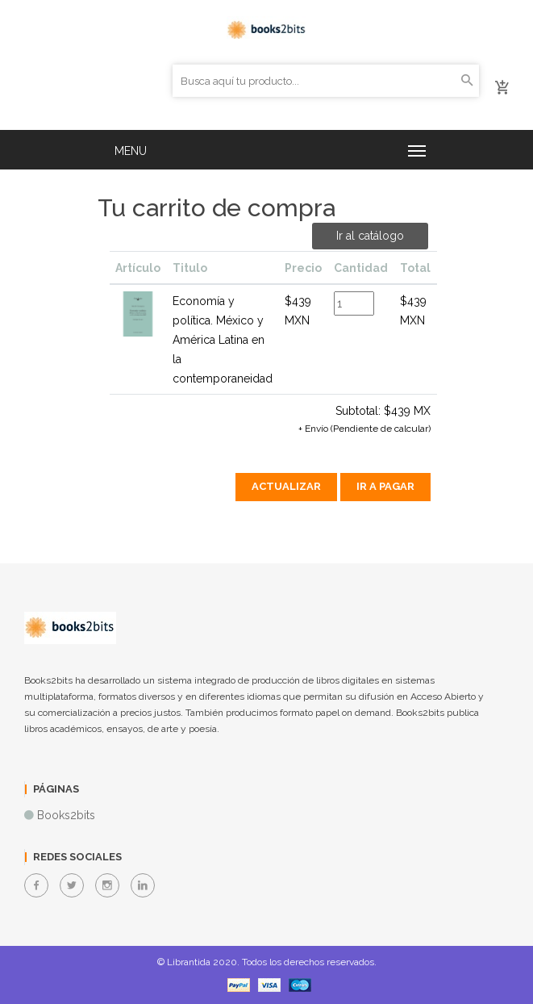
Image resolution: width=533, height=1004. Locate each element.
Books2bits (66, 815)
